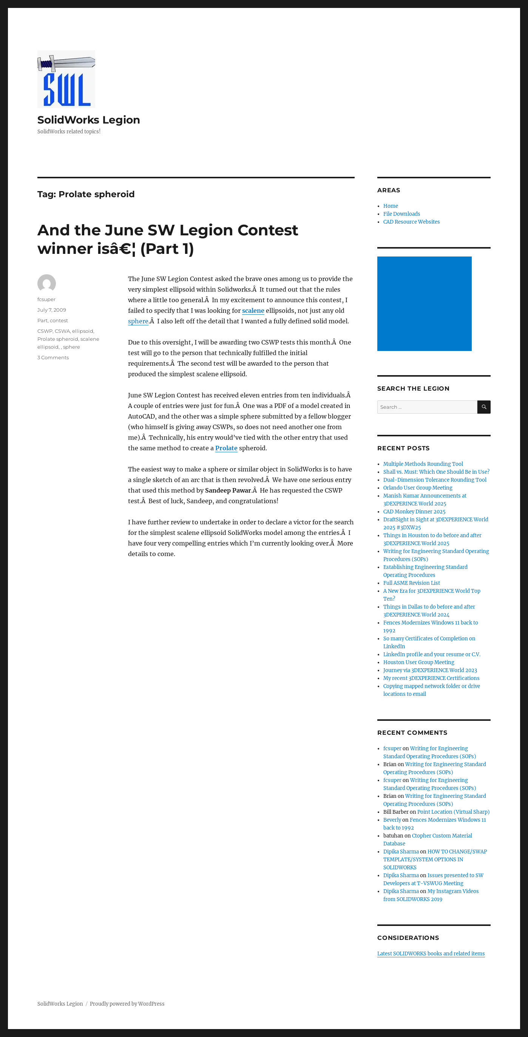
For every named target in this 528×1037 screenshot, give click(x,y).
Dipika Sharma (401, 851)
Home (390, 206)
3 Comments (53, 357)
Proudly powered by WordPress (127, 1004)
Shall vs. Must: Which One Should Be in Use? (436, 472)
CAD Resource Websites (411, 222)
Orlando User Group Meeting (417, 488)
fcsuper (46, 299)
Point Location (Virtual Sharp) (453, 812)
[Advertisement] (425, 304)
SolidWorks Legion (88, 119)
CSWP (44, 331)
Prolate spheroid (57, 339)
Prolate (226, 448)
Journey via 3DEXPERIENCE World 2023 (430, 670)
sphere (138, 321)
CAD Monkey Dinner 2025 (414, 511)
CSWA (62, 331)
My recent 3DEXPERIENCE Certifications (431, 678)
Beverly (392, 820)
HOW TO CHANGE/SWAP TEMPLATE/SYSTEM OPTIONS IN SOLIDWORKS (435, 859)
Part (42, 320)
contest (59, 320)
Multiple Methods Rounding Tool (423, 464)
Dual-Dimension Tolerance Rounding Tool (434, 480)
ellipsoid (82, 331)
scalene (253, 310)
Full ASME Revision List (411, 583)
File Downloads (401, 214)
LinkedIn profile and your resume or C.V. (431, 654)
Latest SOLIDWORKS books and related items (431, 953)
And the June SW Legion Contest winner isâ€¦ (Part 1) (167, 239)
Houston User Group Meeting (418, 662)
